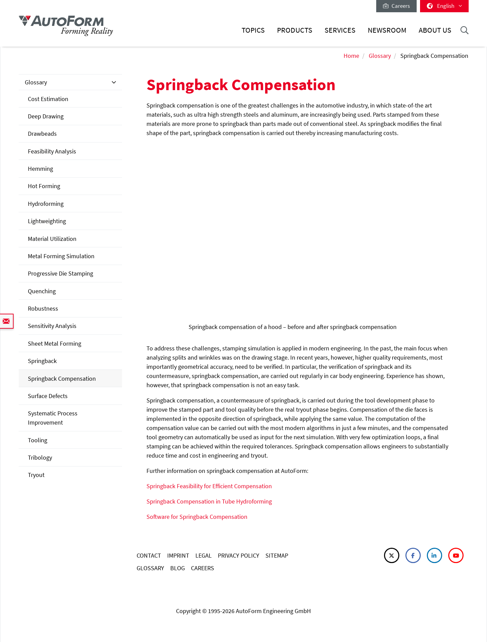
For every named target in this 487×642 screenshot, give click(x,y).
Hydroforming (46, 204)
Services (340, 30)
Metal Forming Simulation (61, 256)
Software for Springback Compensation (196, 517)
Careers (396, 6)
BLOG (177, 568)
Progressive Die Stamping (60, 273)
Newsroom (387, 30)
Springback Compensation (62, 378)
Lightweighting (47, 221)
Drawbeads (42, 133)
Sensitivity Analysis (52, 326)
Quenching (42, 291)
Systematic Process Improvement (52, 417)
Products (294, 30)
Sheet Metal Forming (54, 343)
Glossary (380, 56)
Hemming (40, 168)
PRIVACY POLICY (238, 555)
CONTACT (149, 555)
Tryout (36, 475)
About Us (435, 30)
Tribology (40, 457)
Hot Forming (44, 186)
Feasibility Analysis (52, 151)
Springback (42, 361)
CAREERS (202, 568)
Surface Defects (48, 396)
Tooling (37, 440)
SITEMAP (276, 555)
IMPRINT (178, 555)
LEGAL (203, 555)
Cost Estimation (48, 99)
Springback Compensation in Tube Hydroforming (209, 501)
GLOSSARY (150, 568)
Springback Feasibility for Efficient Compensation (209, 486)
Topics (253, 30)
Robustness (43, 308)
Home (351, 56)
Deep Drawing (46, 116)
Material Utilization (52, 239)
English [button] (444, 6)
